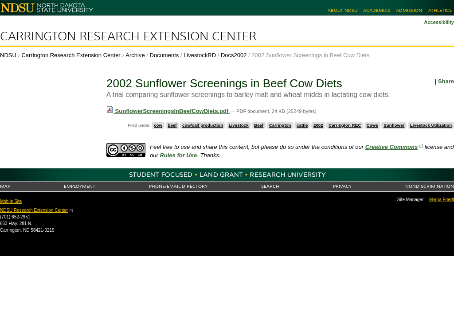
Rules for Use (178, 155)
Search (270, 186)
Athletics (440, 10)
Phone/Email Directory (178, 186)
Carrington (280, 125)
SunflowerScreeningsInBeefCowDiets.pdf (168, 111)
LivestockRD (200, 55)
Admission (409, 10)
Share (446, 81)
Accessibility (439, 22)
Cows (372, 125)
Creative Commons (391, 147)
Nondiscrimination (429, 186)
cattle (302, 125)
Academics (376, 10)
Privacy (342, 186)
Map (5, 186)
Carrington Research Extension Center (128, 36)
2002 (318, 125)
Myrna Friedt (441, 199)
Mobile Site (11, 201)
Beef (258, 125)
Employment (79, 186)
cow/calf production (202, 125)
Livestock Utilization (431, 125)
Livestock (239, 125)
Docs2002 (234, 55)
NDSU (8, 55)
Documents (164, 55)
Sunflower (394, 125)
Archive (135, 55)
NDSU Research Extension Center (34, 210)
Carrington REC (345, 125)
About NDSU (342, 10)
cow (158, 125)
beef (172, 125)
